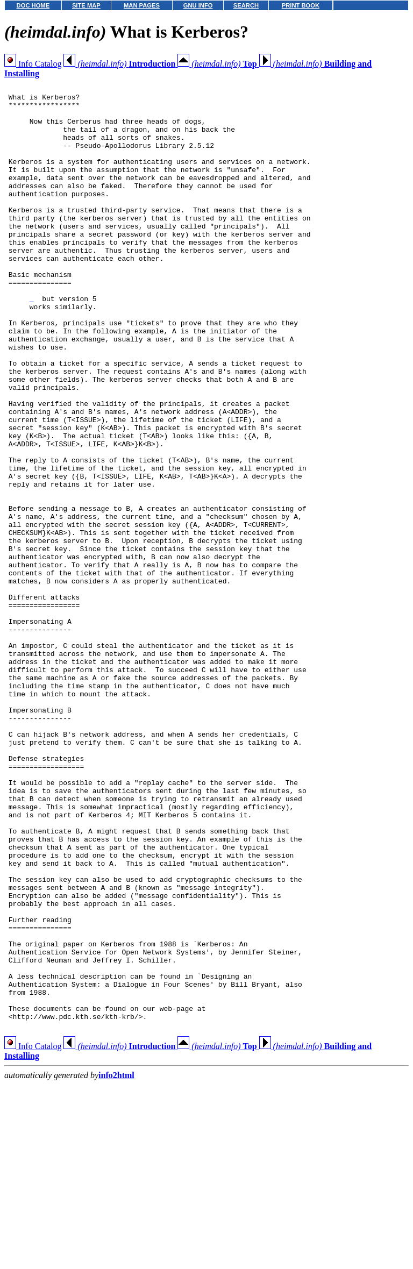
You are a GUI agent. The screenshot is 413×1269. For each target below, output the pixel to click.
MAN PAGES (142, 5)
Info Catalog (32, 63)
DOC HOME (33, 5)
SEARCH (246, 5)
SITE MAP (86, 5)
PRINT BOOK (300, 5)
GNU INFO (198, 5)
